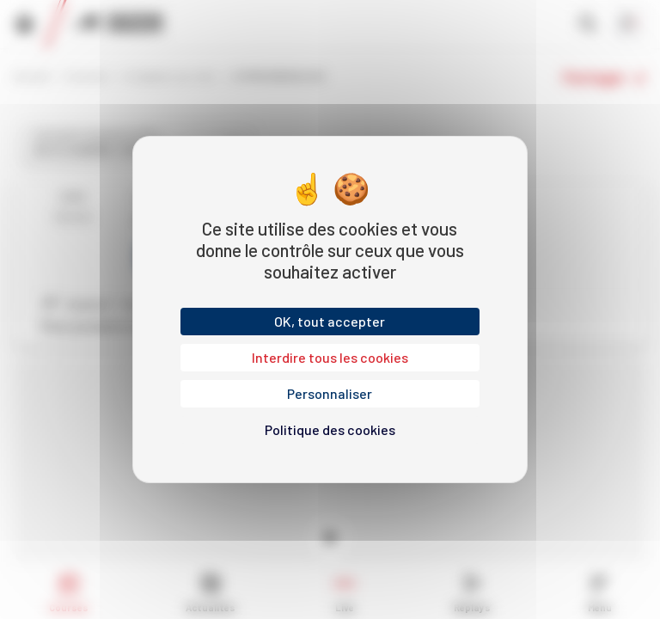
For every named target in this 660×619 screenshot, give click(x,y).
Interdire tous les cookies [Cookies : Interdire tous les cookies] (330, 357)
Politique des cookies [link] (330, 429)
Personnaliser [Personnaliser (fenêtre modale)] (329, 393)
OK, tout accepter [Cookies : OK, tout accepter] (329, 321)
